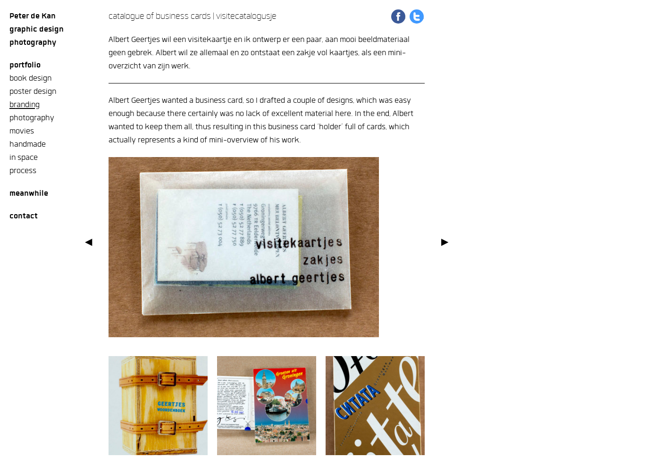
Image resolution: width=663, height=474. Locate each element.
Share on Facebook (398, 16)
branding (24, 104)
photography (31, 118)
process (22, 170)
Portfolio (25, 65)
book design (30, 78)
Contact (23, 216)
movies (21, 131)
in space (23, 157)
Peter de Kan (32, 16)
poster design (32, 91)
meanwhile (28, 193)
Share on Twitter (417, 16)
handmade (27, 144)
